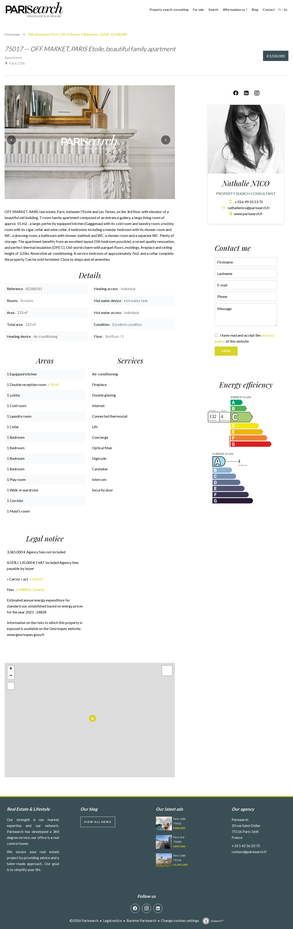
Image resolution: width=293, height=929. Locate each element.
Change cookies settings (180, 920)
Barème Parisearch (141, 920)
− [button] (10, 675)
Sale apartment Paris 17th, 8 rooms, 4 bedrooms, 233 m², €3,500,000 (77, 34)
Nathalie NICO (245, 183)
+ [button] (10, 669)
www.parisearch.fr (248, 213)
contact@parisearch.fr (249, 851)
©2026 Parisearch (84, 920)
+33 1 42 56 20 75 (246, 845)
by (217, 921)
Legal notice (112, 920)
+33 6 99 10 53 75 (249, 202)
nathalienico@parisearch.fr (249, 207)
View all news (97, 822)
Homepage (12, 34)
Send (226, 351)
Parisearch (240, 819)
